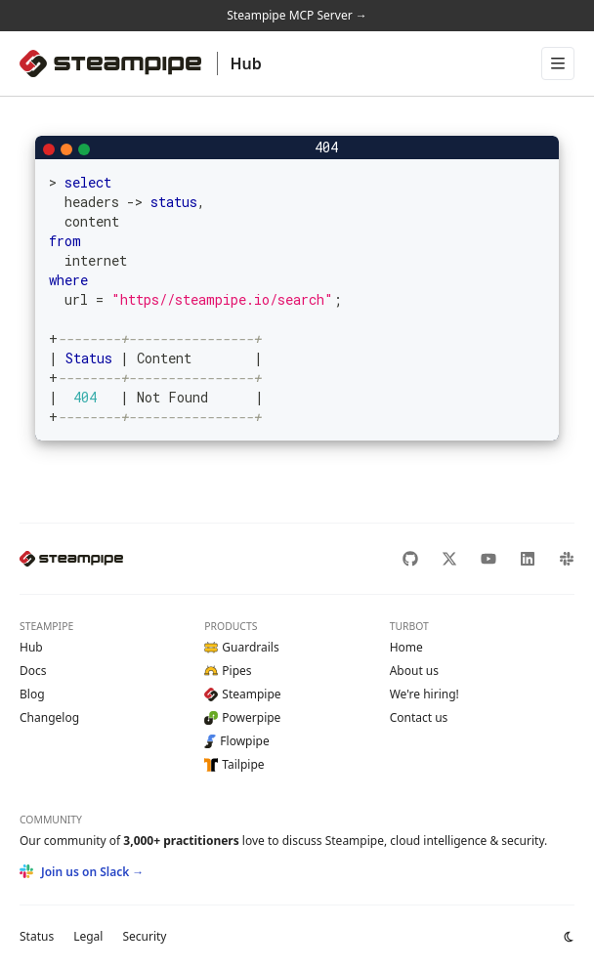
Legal (88, 936)
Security (144, 936)
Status (37, 936)
